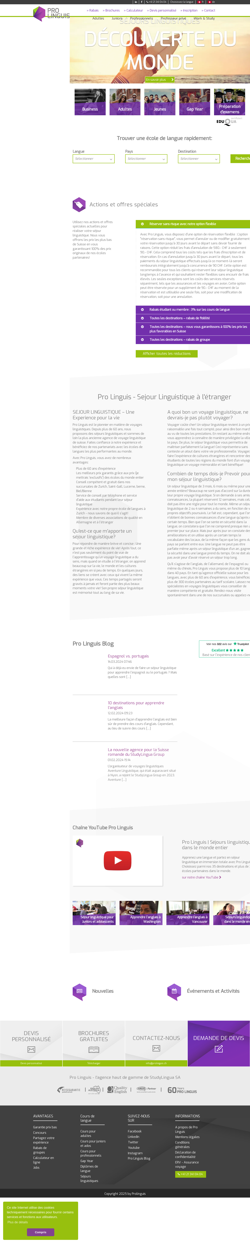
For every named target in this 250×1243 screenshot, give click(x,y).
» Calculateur (133, 10)
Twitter (133, 1142)
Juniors (117, 18)
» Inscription (188, 10)
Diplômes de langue (89, 1168)
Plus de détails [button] (17, 1222)
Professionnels (141, 18)
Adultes (98, 18)
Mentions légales (187, 1137)
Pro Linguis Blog (139, 1158)
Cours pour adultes (88, 1133)
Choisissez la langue (181, 2)
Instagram (135, 1153)
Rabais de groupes (40, 1150)
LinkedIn (133, 1137)
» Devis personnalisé (161, 10)
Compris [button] (40, 1232)
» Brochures (111, 10)
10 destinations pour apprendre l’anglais (136, 705)
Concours (39, 1133)
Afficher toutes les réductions (167, 353)
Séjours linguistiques (89, 1178)
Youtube (134, 1148)
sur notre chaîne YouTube (201, 877)
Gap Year (86, 1161)
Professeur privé (173, 18)
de (211, 2)
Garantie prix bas (45, 1127)
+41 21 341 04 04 (156, 2)
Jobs (36, 1168)
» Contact (208, 10)
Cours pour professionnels (90, 1153)
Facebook (135, 1131)
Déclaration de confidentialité (185, 1154)
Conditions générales (182, 1144)
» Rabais (93, 10)
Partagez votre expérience (43, 1140)
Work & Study (204, 18)
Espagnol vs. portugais (128, 656)
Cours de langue (87, 1118)
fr (200, 2)
